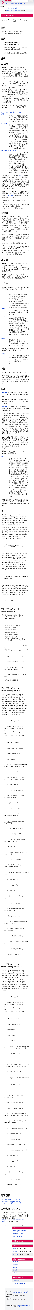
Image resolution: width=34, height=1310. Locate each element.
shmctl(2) (10, 195)
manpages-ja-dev (15, 10)
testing (15, 1251)
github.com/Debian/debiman (23, 1305)
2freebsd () (19, 1283)
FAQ (24, 3)
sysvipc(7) (18, 1203)
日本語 (15, 1270)
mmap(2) (10, 1199)
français (15, 1267)
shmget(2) (5, 1201)
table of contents (19, 1241)
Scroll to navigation (8, 15)
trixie (14, 1249)
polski (15, 1273)
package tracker (18, 1233)
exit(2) (4, 406)
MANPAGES (8, 0)
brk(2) (20, 175)
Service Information (12, 8)
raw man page (17, 1236)
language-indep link (19, 1231)
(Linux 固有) (9, 150)
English (15, 1265)
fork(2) (4, 392)
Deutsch (15, 1262)
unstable (8, 10)
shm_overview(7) (7, 1203)
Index (7, 3)
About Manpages (16, 3)
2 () (16, 1280)
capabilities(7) (15, 1201)
